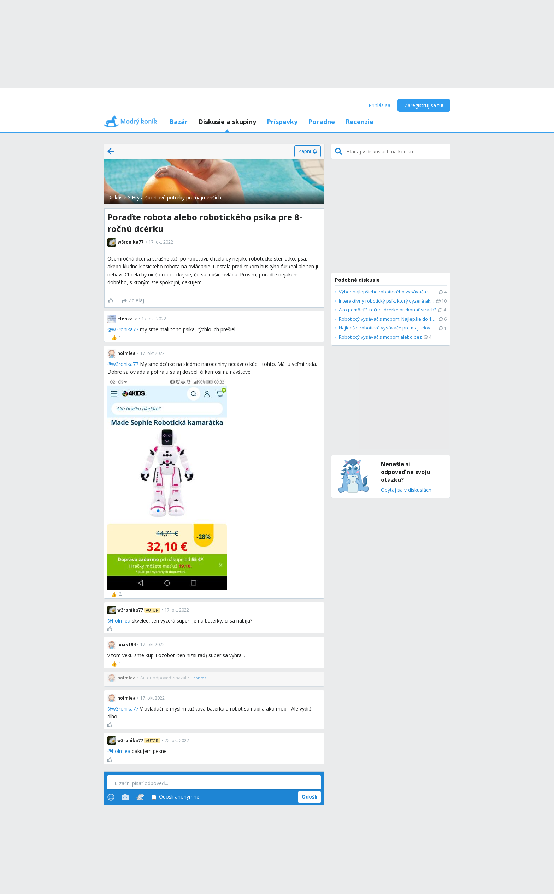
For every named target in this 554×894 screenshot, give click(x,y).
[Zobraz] (199, 678)
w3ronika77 (125, 329)
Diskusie (116, 197)
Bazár (178, 121)
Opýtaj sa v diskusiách (406, 490)
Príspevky (282, 121)
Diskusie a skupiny (227, 121)
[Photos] (125, 797)
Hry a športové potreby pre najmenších (176, 197)
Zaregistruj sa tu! (424, 105)
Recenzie (359, 121)
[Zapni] (307, 151)
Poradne (321, 121)
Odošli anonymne (175, 797)
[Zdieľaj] (133, 301)
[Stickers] (140, 797)
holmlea (121, 620)
